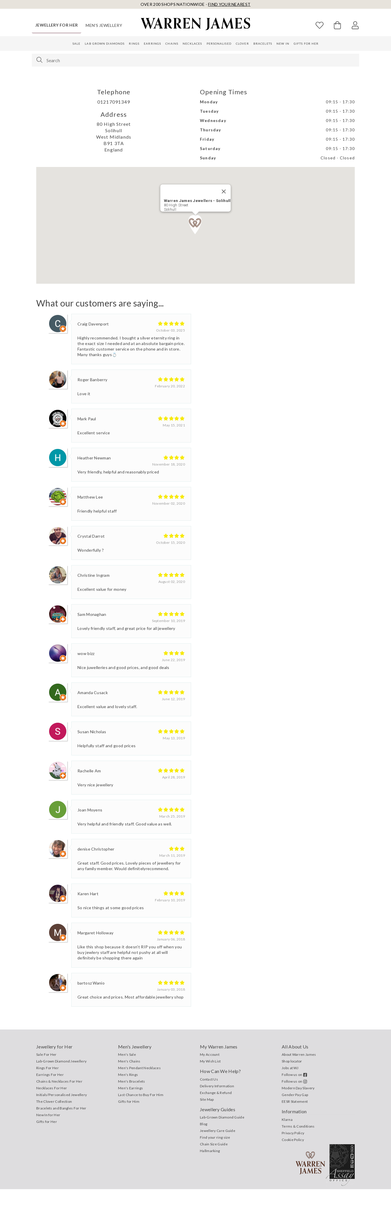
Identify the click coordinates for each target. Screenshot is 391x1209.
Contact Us (209, 1099)
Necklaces (192, 43)
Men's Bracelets (131, 1101)
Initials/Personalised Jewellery (61, 1114)
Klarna (287, 1139)
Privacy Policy (293, 1153)
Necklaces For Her (51, 1108)
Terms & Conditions (298, 1146)
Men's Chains (129, 1081)
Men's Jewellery (104, 25)
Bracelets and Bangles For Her (61, 1128)
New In (282, 43)
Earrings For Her (50, 1094)
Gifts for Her (306, 43)
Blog (203, 1144)
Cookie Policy (293, 1159)
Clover (242, 43)
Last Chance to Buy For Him (140, 1114)
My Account (209, 1074)
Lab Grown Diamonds (104, 43)
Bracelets (262, 43)
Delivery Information (217, 1106)
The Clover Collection (54, 1121)
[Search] (39, 60)
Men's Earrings (130, 1108)
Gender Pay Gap (295, 1114)
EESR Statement (295, 1121)
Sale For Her (46, 1074)
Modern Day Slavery (298, 1108)
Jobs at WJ (290, 1088)
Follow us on (294, 1094)
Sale (76, 43)
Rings (134, 43)
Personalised (219, 43)
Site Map (207, 1119)
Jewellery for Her (56, 24)
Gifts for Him (128, 1121)
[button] (195, 244)
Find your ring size (215, 1157)
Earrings (152, 43)
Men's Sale (127, 1074)
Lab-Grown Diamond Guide (222, 1137)
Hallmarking (210, 1170)
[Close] (224, 211)
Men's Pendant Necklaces (139, 1088)
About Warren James (299, 1074)
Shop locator (292, 1081)
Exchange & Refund (216, 1112)
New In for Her (48, 1135)
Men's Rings (128, 1094)
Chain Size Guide (214, 1164)
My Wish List (210, 1081)
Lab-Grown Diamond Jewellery (61, 1081)
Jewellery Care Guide (217, 1150)
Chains (171, 43)
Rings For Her (47, 1088)
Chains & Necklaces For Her (59, 1101)
